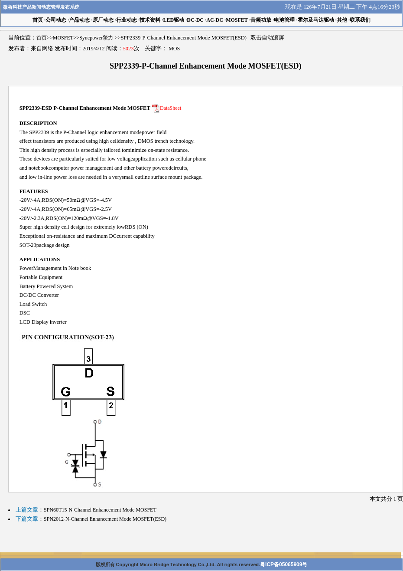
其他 (342, 20)
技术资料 (150, 20)
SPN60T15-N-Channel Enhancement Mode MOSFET (100, 510)
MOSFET (237, 20)
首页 (41, 38)
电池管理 (284, 20)
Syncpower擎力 (96, 38)
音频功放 (260, 20)
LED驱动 (173, 20)
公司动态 (56, 20)
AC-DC (214, 20)
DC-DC (195, 20)
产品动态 (79, 20)
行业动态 (126, 20)
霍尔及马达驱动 (316, 20)
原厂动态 (103, 20)
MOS (174, 49)
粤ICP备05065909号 (283, 564)
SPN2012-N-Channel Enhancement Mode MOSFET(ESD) (105, 519)
